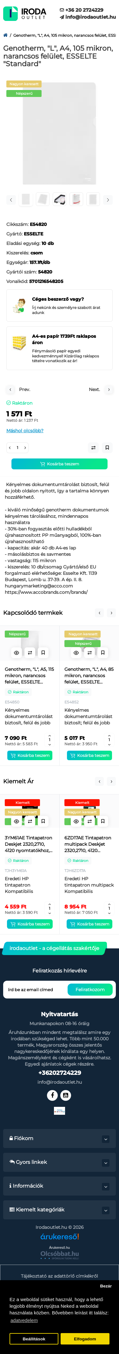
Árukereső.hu (59, 1247)
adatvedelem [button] (24, 1320)
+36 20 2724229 (81, 10)
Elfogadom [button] (85, 1339)
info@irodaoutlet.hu (88, 17)
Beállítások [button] (34, 1339)
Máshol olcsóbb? (24, 430)
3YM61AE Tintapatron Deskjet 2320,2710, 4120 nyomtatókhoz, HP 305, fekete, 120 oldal (28, 844)
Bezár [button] (106, 1286)
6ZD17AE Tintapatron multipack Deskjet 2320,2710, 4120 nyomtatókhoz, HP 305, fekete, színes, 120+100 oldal (87, 844)
